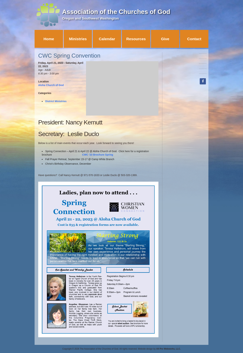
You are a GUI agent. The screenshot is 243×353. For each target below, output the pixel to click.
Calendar (107, 39)
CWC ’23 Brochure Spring (97, 154)
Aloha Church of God (51, 85)
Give (165, 39)
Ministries (78, 39)
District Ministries (55, 101)
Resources (136, 39)
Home (48, 39)
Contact (194, 39)
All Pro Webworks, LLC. (168, 349)
